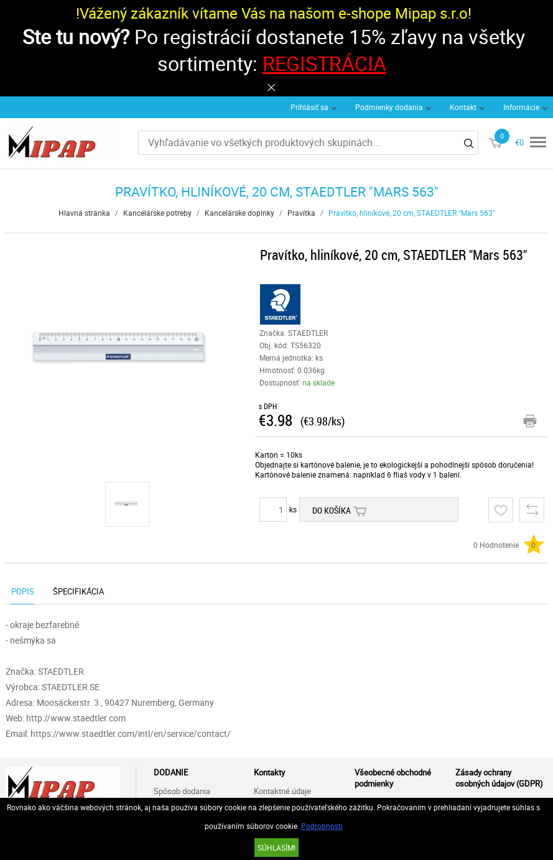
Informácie (521, 107)
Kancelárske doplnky (239, 213)
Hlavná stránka (84, 213)
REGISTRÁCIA (324, 63)
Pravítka (301, 213)
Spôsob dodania (182, 791)
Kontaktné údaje (282, 791)
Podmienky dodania (389, 107)
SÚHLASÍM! (276, 848)
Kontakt (463, 107)
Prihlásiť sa (309, 107)
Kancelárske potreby (157, 213)
